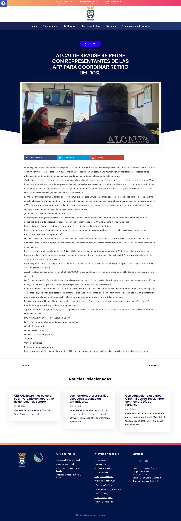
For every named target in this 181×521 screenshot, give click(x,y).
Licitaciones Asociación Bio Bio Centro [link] (69, 476)
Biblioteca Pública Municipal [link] (68, 460)
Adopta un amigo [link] (101, 493)
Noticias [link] (111, 26)
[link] (3, 3)
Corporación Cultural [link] (65, 464)
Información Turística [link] (103, 485)
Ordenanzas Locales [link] (103, 468)
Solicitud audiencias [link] (64, 2)
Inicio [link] (34, 26)
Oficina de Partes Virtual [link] (104, 481)
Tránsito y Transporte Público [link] (106, 502)
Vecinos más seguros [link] (103, 497)
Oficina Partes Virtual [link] (113, 2)
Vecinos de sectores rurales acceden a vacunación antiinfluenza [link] (89, 399)
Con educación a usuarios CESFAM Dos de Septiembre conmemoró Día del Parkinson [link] (144, 400)
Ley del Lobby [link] (100, 460)
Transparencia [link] (100, 464)
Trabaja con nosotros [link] (103, 476)
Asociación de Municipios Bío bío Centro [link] (70, 469)
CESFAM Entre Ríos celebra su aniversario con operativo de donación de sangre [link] (34, 399)
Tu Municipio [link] (50, 26)
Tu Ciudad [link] (69, 26)
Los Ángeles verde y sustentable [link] (108, 489)
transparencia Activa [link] (88, 2)
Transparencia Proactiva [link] (136, 26)
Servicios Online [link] (91, 26)
